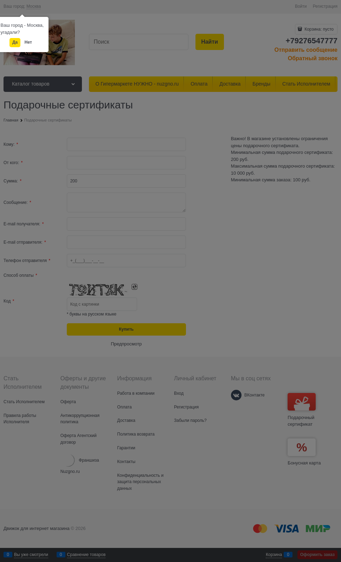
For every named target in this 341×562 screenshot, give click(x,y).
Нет (28, 42)
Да (15, 42)
